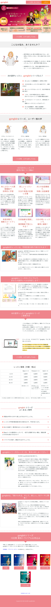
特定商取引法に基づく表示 (25, 593)
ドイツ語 (32, 567)
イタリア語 (25, 585)
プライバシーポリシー (13, 549)
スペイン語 (45, 567)
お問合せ (46, 2)
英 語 (6, 567)
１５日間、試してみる (33, 2)
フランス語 (19, 567)
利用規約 (5, 549)
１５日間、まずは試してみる (26, 36)
